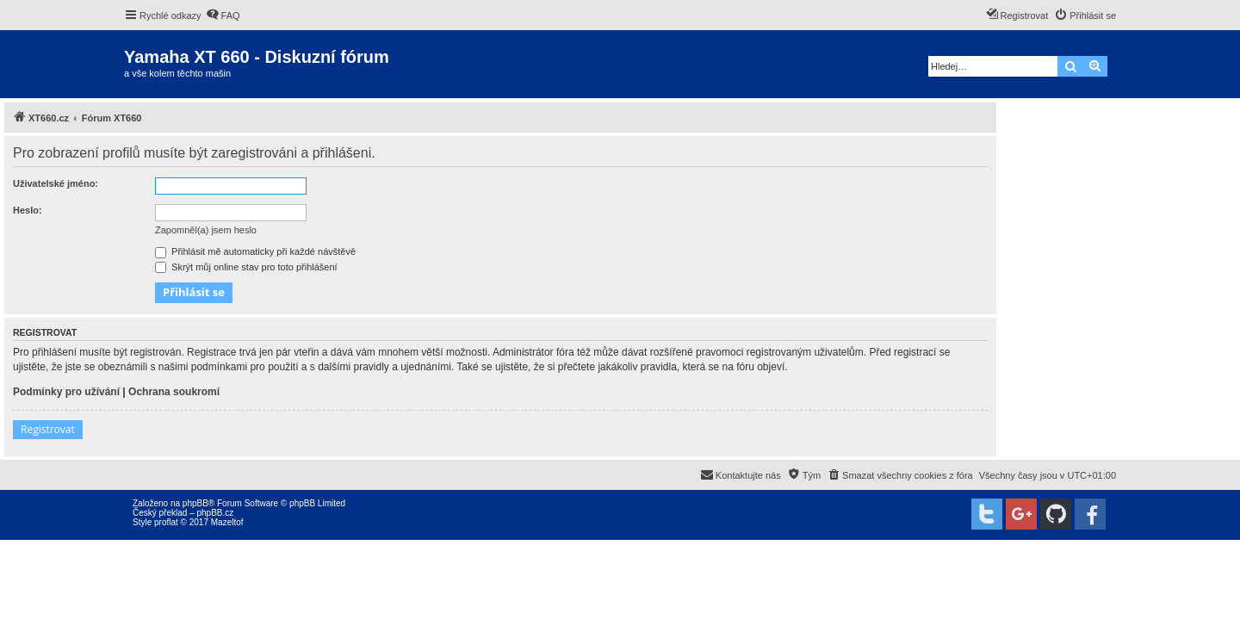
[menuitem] (223, 15)
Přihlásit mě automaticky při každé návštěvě (255, 251)
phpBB (195, 503)
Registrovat (48, 429)
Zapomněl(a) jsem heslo (206, 230)
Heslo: (27, 210)
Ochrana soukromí (174, 392)
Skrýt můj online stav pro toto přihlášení (246, 267)
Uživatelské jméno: (55, 183)
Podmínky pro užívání (66, 392)
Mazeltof (227, 522)
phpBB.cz (214, 513)
